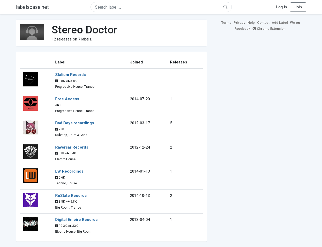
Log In (281, 7)
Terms (226, 23)
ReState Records (71, 195)
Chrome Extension (269, 29)
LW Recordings (69, 171)
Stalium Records (70, 74)
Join (298, 7)
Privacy (239, 23)
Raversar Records (71, 147)
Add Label (280, 23)
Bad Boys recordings (74, 123)
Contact (263, 23)
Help (251, 23)
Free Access (67, 99)
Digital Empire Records (76, 219)
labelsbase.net (32, 7)
